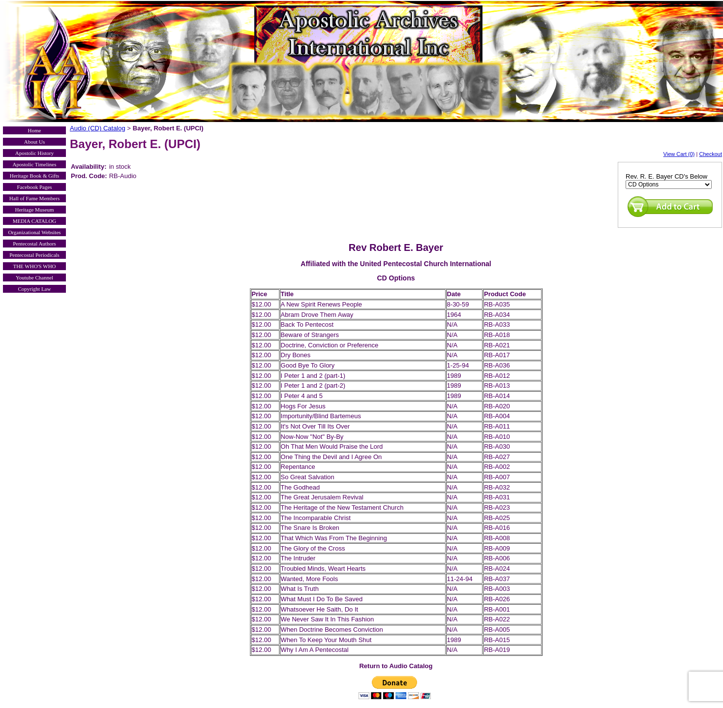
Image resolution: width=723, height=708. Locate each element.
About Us (34, 142)
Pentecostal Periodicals (34, 255)
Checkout (710, 154)
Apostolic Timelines (35, 164)
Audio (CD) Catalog (97, 128)
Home (34, 130)
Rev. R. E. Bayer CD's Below (666, 176)
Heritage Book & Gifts (35, 176)
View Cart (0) (679, 154)
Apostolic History (34, 153)
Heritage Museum (34, 210)
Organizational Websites (34, 232)
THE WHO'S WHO (34, 266)
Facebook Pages (34, 187)
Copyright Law (34, 289)
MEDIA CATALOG (35, 221)
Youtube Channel (34, 277)
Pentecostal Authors (34, 243)
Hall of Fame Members (34, 198)
